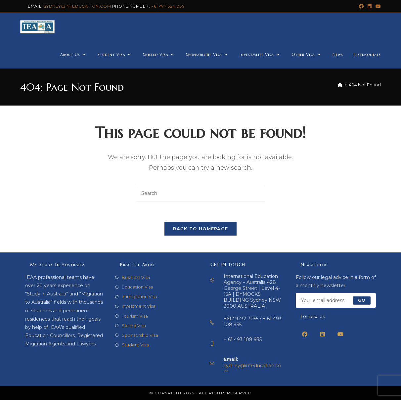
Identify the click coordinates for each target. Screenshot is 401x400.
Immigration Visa (139, 296)
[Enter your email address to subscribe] (336, 300)
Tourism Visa (135, 316)
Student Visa (135, 344)
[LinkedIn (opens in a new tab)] (370, 6)
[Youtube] (340, 334)
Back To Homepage (200, 228)
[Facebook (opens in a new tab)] (361, 6)
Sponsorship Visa (140, 335)
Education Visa (137, 286)
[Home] (339, 84)
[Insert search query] (200, 193)
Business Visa (136, 277)
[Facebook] (305, 334)
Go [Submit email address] (362, 300)
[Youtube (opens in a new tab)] (377, 6)
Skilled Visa (134, 325)
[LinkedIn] (323, 334)
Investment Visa (139, 306)
